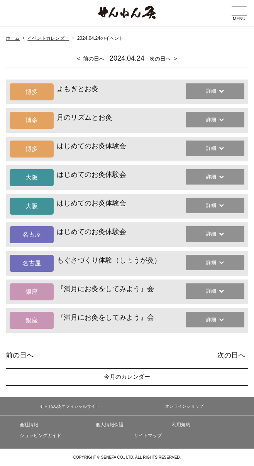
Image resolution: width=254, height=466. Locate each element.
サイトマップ (148, 435)
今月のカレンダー (127, 376)
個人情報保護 (110, 424)
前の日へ (94, 59)
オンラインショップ (184, 406)
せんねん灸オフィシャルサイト (70, 406)
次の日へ (160, 59)
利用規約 (181, 424)
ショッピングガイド (40, 435)
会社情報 (29, 424)
